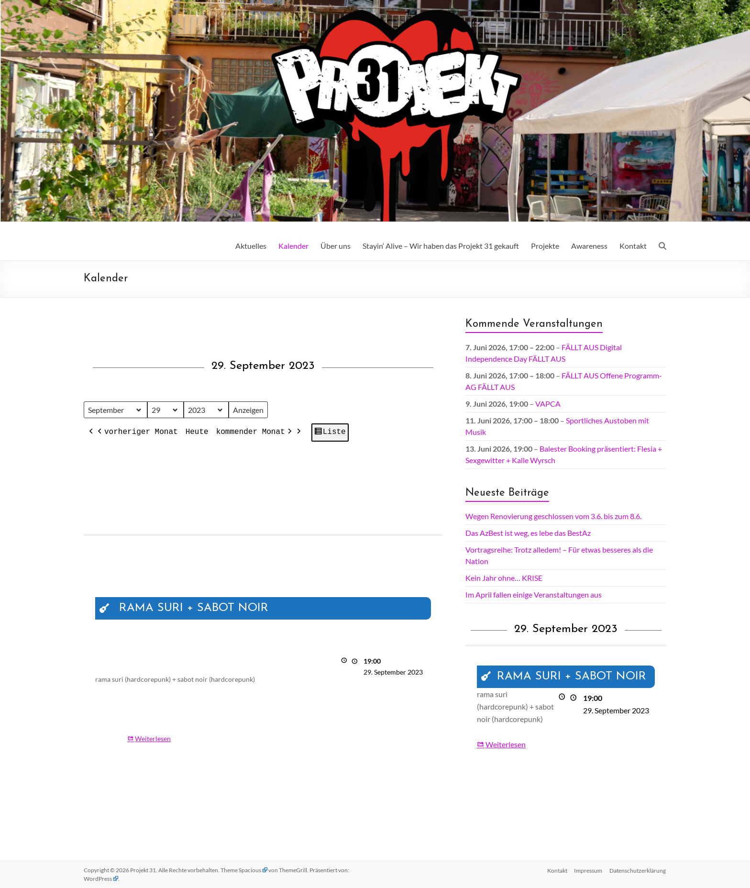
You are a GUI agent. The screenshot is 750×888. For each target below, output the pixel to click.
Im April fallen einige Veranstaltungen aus (533, 594)
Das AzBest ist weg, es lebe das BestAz (528, 532)
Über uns (335, 245)
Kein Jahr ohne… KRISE (503, 577)
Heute (197, 432)
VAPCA (548, 403)
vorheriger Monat (137, 433)
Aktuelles (250, 245)
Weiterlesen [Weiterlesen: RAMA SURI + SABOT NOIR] (153, 738)
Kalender (293, 245)
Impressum (588, 870)
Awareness (589, 245)
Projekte (545, 245)
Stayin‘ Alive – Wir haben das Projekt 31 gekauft (441, 245)
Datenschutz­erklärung (638, 870)
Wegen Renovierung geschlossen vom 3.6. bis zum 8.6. (553, 516)
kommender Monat (255, 433)
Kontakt (633, 245)
